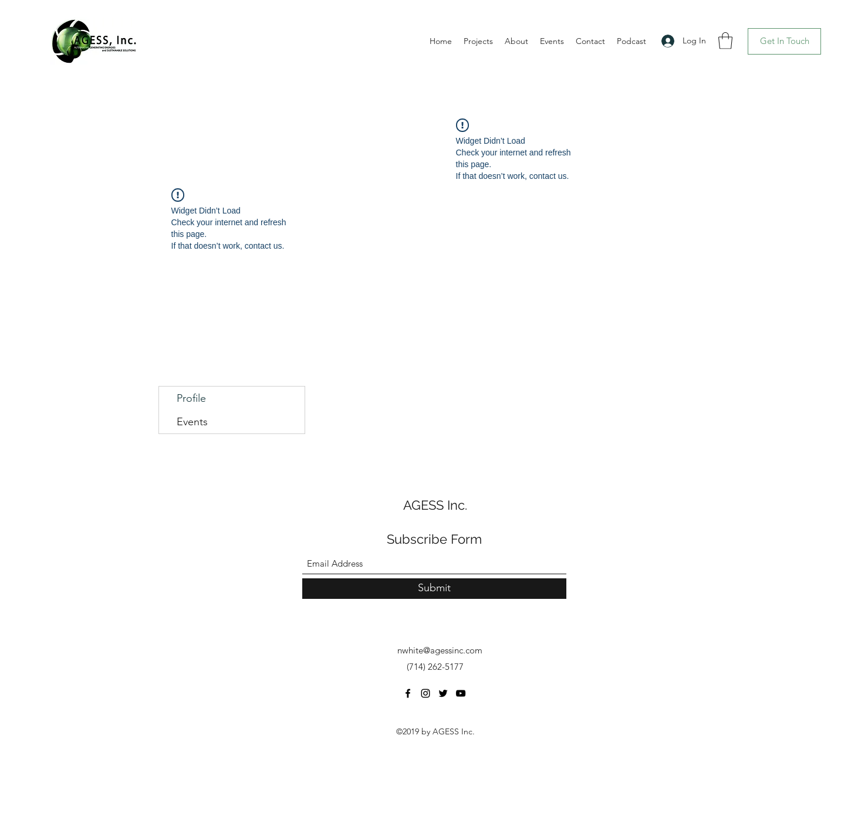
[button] (725, 40)
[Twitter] (443, 693)
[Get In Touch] (784, 41)
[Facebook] (408, 693)
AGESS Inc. (435, 505)
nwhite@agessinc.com (439, 650)
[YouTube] (461, 693)
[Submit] (434, 588)
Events (192, 421)
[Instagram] (425, 693)
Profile (191, 398)
